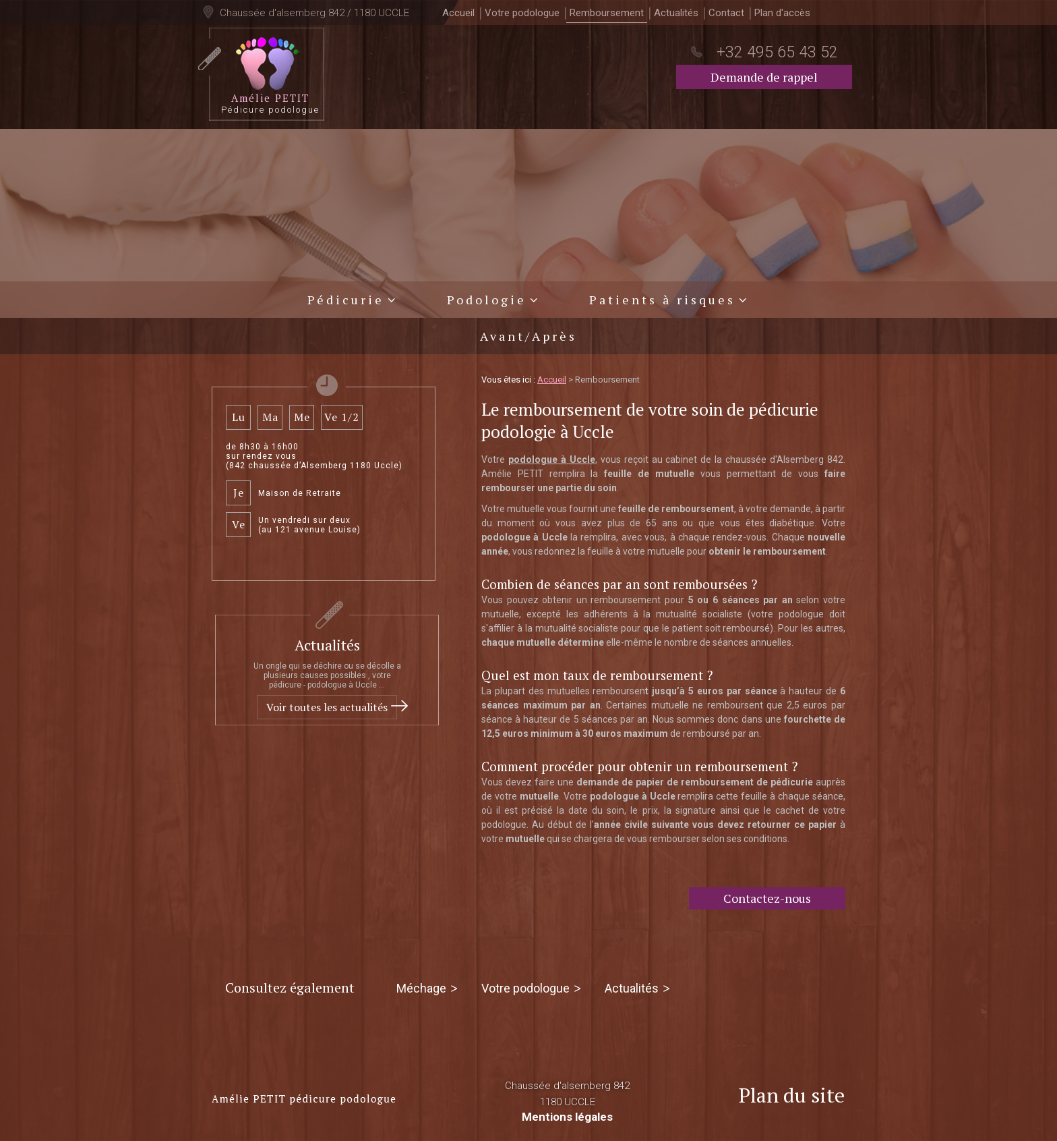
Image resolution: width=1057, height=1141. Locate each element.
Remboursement (607, 13)
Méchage (421, 985)
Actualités (676, 13)
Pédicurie (345, 297)
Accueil (458, 13)
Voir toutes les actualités (327, 704)
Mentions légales (567, 1114)
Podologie (486, 297)
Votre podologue (522, 13)
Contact (726, 13)
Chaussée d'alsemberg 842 (567, 1092)
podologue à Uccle (551, 456)
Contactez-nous (767, 895)
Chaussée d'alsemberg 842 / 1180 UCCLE (313, 13)
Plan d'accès (782, 13)
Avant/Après (528, 333)
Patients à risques (662, 297)
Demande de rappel (764, 77)
